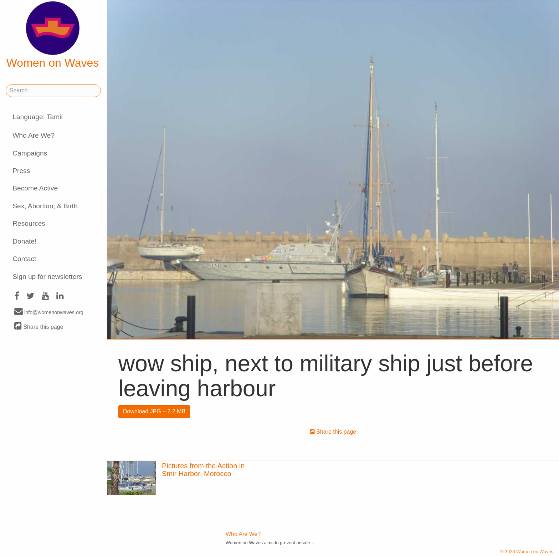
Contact (24, 258)
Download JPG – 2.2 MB (154, 411)
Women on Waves (52, 35)
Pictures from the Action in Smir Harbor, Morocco (203, 470)
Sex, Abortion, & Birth (44, 206)
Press (21, 170)
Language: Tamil (37, 117)
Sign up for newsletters (47, 276)
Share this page (38, 326)
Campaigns (29, 153)
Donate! (24, 241)
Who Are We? (33, 135)
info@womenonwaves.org (48, 312)
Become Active (35, 188)
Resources (28, 223)
